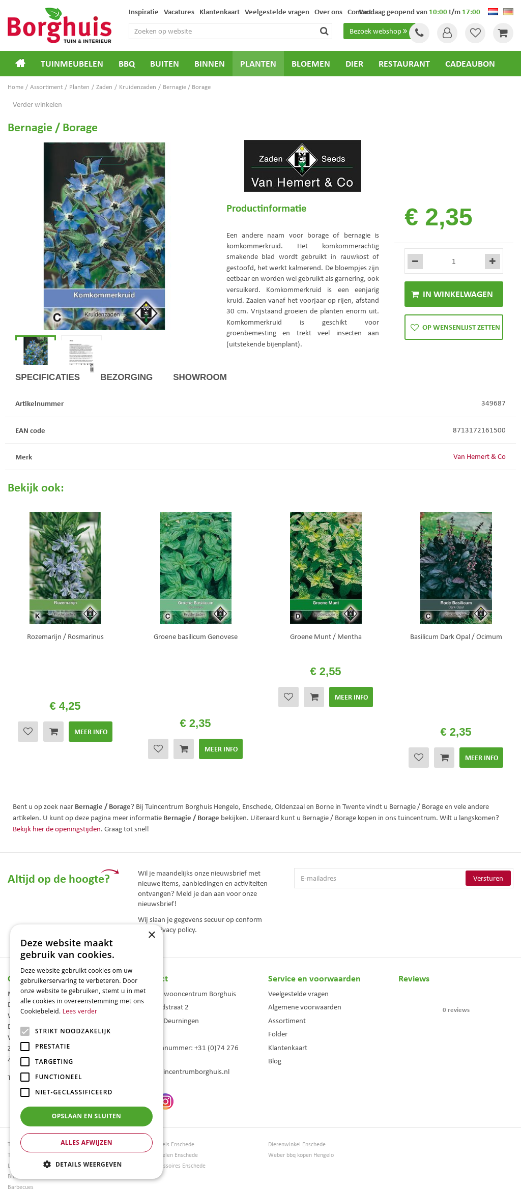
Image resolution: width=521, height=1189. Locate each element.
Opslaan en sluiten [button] (87, 1116)
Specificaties (47, 411)
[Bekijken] (503, 33)
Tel (419, 33)
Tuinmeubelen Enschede (168, 1111)
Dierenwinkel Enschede (297, 1101)
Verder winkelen (37, 104)
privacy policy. (175, 885)
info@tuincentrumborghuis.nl (183, 1028)
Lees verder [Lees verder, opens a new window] (80, 1011)
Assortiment (287, 977)
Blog (274, 1017)
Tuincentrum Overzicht (318, 1173)
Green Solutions (263, 1173)
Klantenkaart (287, 1003)
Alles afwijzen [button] (86, 1142)
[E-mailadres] (403, 834)
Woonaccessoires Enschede (172, 1122)
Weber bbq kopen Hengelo (301, 1111)
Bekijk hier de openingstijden (57, 784)
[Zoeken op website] (230, 31)
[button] (86, 1164)
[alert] (86, 1051)
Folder (277, 990)
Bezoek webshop (380, 31)
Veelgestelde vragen (298, 950)
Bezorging (126, 411)
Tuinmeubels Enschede (166, 1101)
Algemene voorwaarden (304, 963)
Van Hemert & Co (479, 490)
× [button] (151, 935)
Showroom (200, 411)
